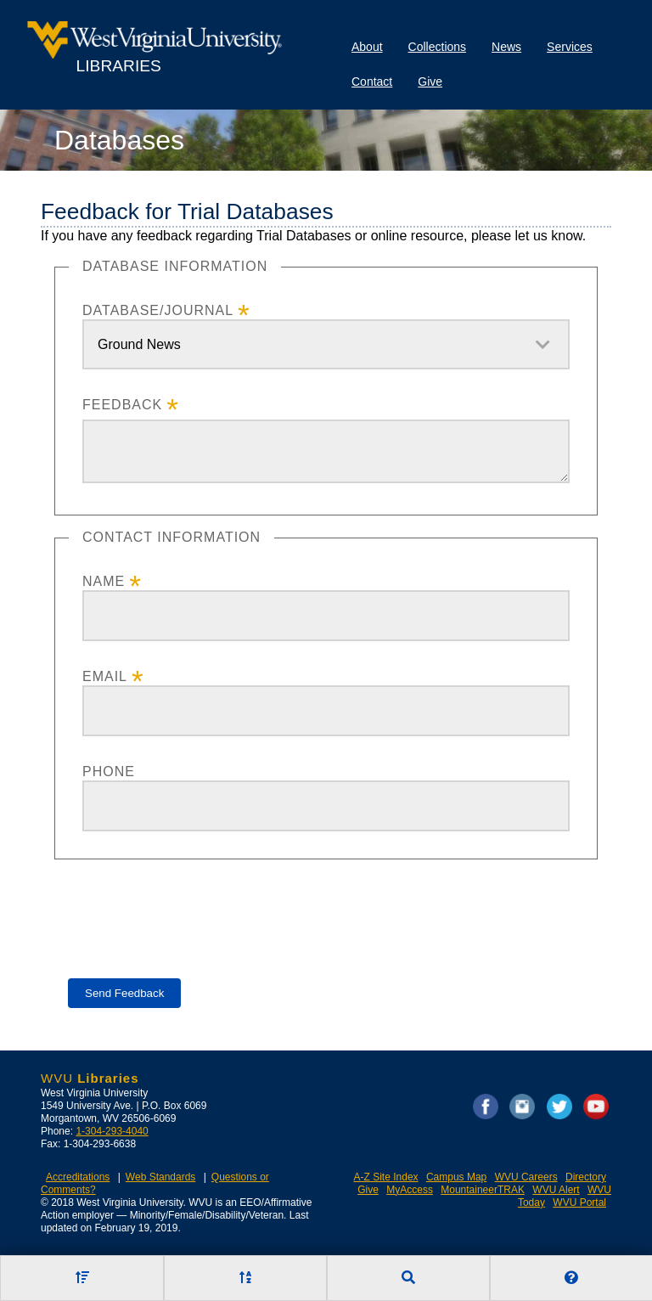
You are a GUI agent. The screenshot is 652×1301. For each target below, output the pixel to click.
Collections (437, 47)
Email (104, 676)
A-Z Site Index (386, 1177)
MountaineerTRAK (483, 1190)
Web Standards (161, 1177)
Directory (585, 1177)
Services (570, 47)
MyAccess (409, 1190)
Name (103, 581)
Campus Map (456, 1177)
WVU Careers (526, 1177)
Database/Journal (157, 310)
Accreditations (78, 1177)
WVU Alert (555, 1190)
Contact (371, 81)
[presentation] (197, 906)
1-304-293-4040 (112, 1131)
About (367, 47)
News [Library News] (506, 47)
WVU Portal (579, 1202)
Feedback (122, 404)
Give (430, 81)
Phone (108, 771)
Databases (119, 140)
